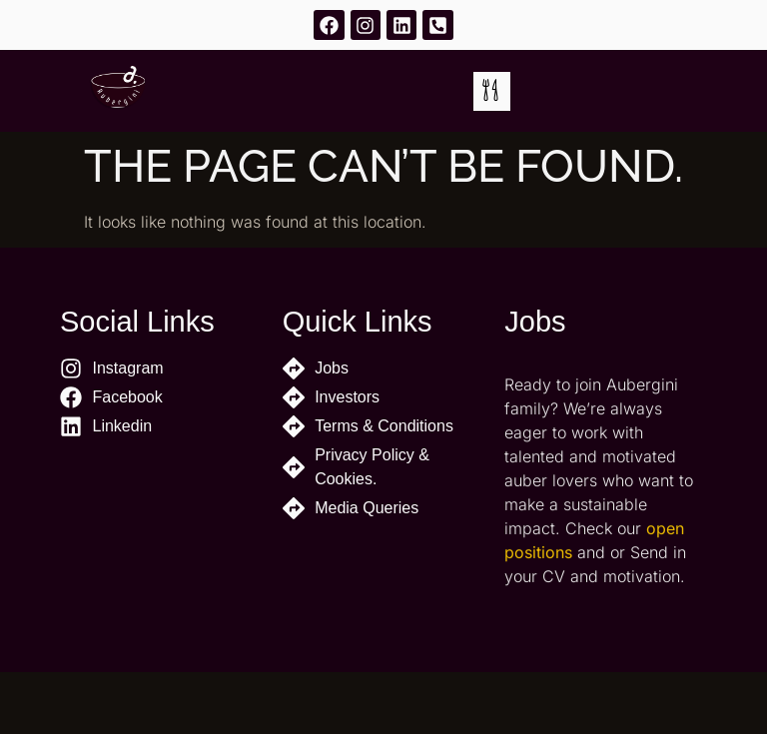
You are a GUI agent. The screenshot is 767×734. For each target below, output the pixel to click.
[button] (491, 91)
